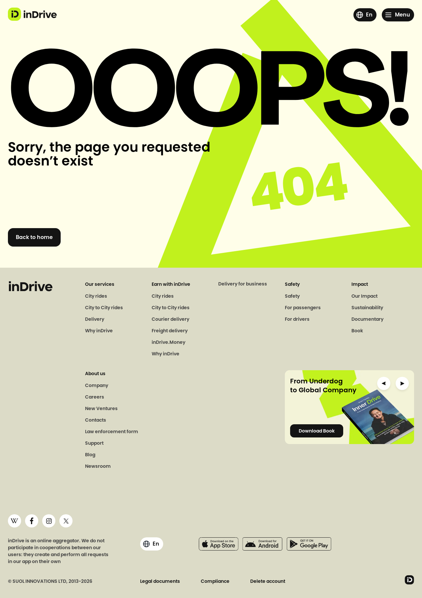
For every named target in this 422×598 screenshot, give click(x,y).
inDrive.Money (168, 342)
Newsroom (98, 466)
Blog (90, 454)
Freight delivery (170, 330)
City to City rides (104, 307)
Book (357, 330)
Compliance (215, 581)
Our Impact (364, 296)
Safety (292, 296)
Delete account (267, 581)
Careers (94, 397)
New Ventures (101, 408)
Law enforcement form (111, 431)
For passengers (303, 307)
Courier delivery (170, 319)
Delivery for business (242, 284)
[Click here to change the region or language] (365, 14)
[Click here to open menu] (398, 14)
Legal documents (160, 581)
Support (94, 443)
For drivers (297, 319)
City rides (96, 296)
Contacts (95, 420)
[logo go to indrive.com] (32, 14)
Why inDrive (99, 330)
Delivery (94, 319)
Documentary (367, 319)
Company (96, 385)
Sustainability (367, 307)
